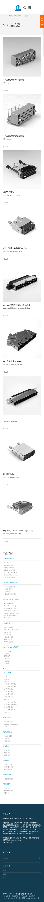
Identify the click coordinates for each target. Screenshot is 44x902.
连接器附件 (6, 784)
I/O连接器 (7, 632)
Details (6, 90)
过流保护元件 (7, 774)
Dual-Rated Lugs (9, 611)
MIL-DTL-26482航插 (11, 724)
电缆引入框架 (8, 767)
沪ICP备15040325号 (10, 898)
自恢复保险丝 (8, 779)
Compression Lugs (8, 558)
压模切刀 (7, 679)
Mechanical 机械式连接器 (11, 599)
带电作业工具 (8, 697)
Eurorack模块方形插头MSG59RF (16, 305)
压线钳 (6, 681)
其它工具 (7, 676)
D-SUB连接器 (8, 627)
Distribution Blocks (10, 608)
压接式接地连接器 (10, 587)
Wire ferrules (8, 651)
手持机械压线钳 (11, 686)
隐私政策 (32, 896)
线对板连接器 (8, 642)
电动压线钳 (10, 691)
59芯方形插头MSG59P (12, 361)
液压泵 (6, 712)
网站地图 (24, 896)
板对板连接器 (8, 637)
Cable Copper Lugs (10, 606)
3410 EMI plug (9, 474)
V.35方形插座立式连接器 (13, 80)
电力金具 (6, 746)
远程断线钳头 (10, 709)
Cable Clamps (8, 603)
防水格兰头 (8, 769)
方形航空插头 (7, 732)
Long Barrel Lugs (9, 568)
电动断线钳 (10, 707)
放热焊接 (7, 591)
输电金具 (7, 755)
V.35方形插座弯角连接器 (13, 136)
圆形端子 (7, 656)
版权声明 (15, 896)
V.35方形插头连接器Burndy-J (15, 248)
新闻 (4, 870)
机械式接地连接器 (10, 594)
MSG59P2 (7, 418)
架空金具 (7, 750)
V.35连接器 (8, 736)
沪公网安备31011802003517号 (29, 898)
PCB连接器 (6, 623)
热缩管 (6, 788)
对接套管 (7, 658)
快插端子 (7, 661)
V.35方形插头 (8, 192)
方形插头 (7, 738)
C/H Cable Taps (9, 565)
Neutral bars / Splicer (10, 615)
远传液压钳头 (10, 694)
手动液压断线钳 (11, 702)
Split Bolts (7, 618)
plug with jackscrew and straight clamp (18, 530)
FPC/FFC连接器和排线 (11, 630)
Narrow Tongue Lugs (10, 572)
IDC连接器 (8, 634)
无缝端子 (7, 663)
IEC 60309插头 (9, 722)
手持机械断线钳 (11, 705)
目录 (4, 878)
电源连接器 (8, 639)
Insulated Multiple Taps (11, 613)
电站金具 (7, 753)
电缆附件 (6, 760)
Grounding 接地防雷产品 (11, 582)
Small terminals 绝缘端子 (11, 647)
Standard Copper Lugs (11, 575)
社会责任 (7, 896)
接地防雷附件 (8, 589)
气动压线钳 (10, 689)
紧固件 (6, 793)
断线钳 (6, 699)
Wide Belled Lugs (9, 577)
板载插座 (7, 741)
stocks (5, 669)
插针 (5, 727)
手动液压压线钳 (11, 684)
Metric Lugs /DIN (9, 570)
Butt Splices (8, 563)
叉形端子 (7, 654)
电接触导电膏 (8, 790)
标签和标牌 (8, 764)
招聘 (4, 874)
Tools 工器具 (7, 672)
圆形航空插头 (7, 718)
